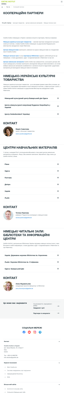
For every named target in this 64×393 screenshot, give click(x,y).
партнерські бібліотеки (31, 56)
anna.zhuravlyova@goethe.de (24, 288)
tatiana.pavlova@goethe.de (24, 218)
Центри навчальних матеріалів (13, 62)
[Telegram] (40, 332)
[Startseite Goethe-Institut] (8, 1)
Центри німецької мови (11, 50)
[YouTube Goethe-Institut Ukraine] (29, 332)
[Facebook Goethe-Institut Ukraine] (24, 332)
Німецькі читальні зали (11, 56)
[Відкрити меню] (62, 2)
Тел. (10, 355)
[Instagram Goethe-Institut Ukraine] (34, 332)
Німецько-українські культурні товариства (17, 42)
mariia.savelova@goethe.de (24, 134)
